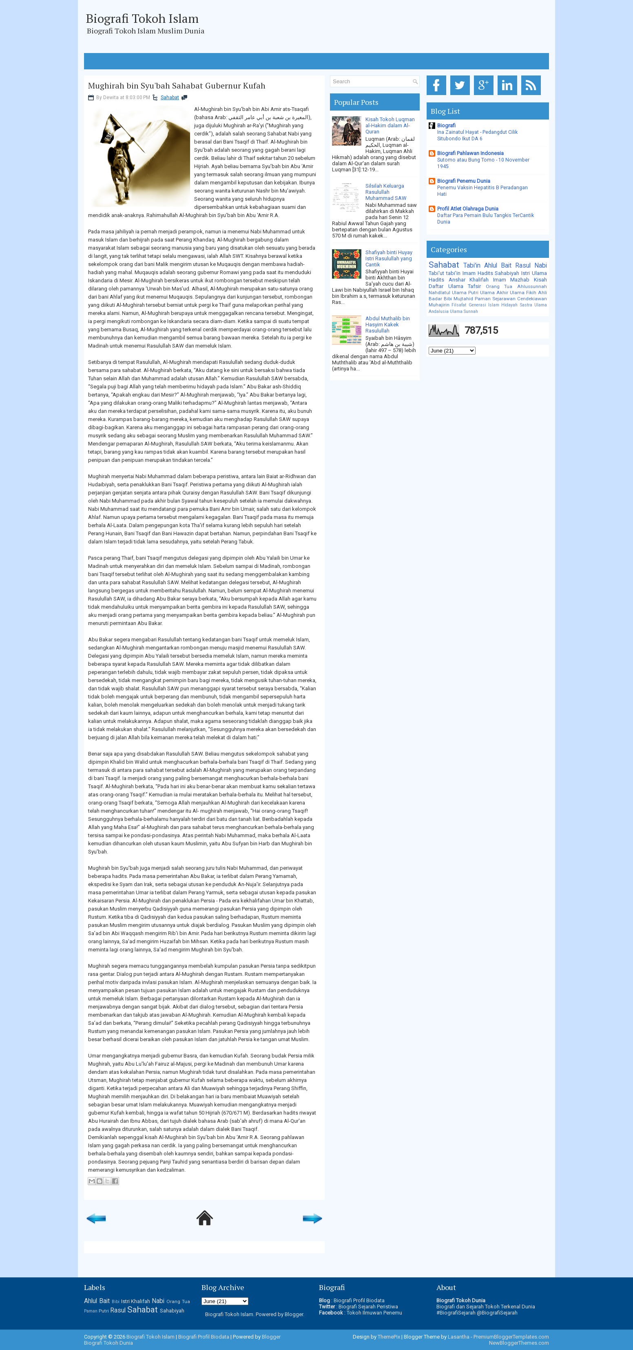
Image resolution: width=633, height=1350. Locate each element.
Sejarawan (504, 298)
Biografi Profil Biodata (359, 1300)
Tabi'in (471, 265)
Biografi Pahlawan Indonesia (470, 153)
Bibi (448, 298)
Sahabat (170, 97)
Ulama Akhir (494, 292)
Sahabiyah (507, 273)
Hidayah (509, 305)
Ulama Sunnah (464, 311)
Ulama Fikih (523, 292)
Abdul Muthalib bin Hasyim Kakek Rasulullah (387, 324)
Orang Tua (499, 286)
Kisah (540, 280)
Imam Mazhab (511, 280)
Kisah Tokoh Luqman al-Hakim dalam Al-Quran (390, 125)
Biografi (446, 125)
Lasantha (458, 1337)
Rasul (523, 265)
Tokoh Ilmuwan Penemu (374, 1313)
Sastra (526, 305)
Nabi (540, 265)
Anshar (457, 280)
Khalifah (479, 280)
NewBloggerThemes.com (519, 1343)
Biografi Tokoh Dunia (108, 1343)
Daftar (436, 286)
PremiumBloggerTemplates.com (511, 1337)
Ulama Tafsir (464, 286)
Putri (473, 292)
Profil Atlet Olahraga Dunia (467, 209)
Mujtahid (463, 298)
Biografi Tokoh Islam (142, 18)
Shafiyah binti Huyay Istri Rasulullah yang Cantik (388, 258)
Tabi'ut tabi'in (444, 273)
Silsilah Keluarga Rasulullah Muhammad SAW (386, 192)
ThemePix (389, 1337)
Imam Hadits (478, 273)
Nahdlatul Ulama (448, 292)
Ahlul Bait (497, 265)
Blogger (294, 1314)
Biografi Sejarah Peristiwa (368, 1306)
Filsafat (459, 305)
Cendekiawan (532, 298)
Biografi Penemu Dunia (463, 181)
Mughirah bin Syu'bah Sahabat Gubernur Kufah (177, 86)
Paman (483, 298)
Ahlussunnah (532, 286)
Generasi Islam (484, 305)
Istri (525, 273)
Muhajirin (439, 305)
